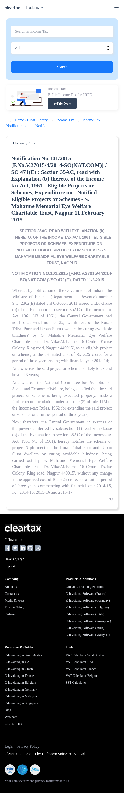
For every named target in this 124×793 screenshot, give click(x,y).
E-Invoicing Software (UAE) (85, 614)
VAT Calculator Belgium (82, 676)
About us (11, 587)
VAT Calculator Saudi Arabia (85, 655)
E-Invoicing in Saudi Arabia (23, 655)
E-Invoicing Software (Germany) (88, 600)
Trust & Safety (14, 607)
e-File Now (62, 103)
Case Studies (13, 724)
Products (35, 7)
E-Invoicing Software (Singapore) (88, 621)
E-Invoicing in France (19, 676)
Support (10, 566)
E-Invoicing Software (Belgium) (87, 607)
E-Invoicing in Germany (21, 689)
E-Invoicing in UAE (18, 662)
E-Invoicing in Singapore (21, 703)
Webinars (11, 717)
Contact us (12, 593)
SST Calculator (76, 682)
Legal (9, 746)
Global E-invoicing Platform (85, 587)
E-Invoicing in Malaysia (21, 696)
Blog (8, 710)
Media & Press (14, 600)
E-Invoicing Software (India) (85, 628)
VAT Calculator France (81, 669)
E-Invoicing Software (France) (86, 593)
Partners (10, 614)
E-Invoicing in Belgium (20, 682)
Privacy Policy (28, 746)
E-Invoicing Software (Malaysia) (88, 635)
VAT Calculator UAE (80, 662)
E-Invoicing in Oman (19, 669)
